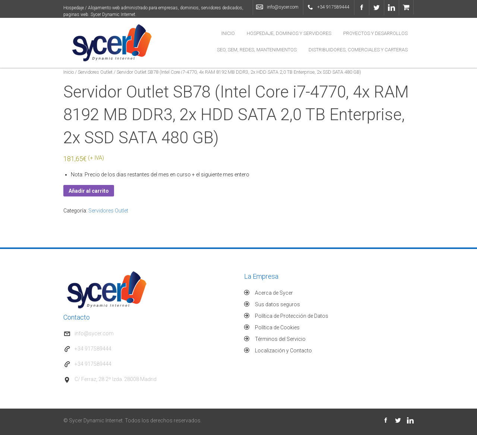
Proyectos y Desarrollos (375, 33)
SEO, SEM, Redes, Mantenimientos (257, 49)
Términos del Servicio (280, 339)
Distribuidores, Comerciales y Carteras (358, 49)
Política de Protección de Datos (291, 316)
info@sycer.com (282, 7)
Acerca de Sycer (274, 293)
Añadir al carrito (89, 191)
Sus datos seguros (277, 304)
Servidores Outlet (95, 72)
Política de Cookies (277, 327)
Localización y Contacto (283, 351)
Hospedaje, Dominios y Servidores (289, 33)
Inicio (228, 33)
